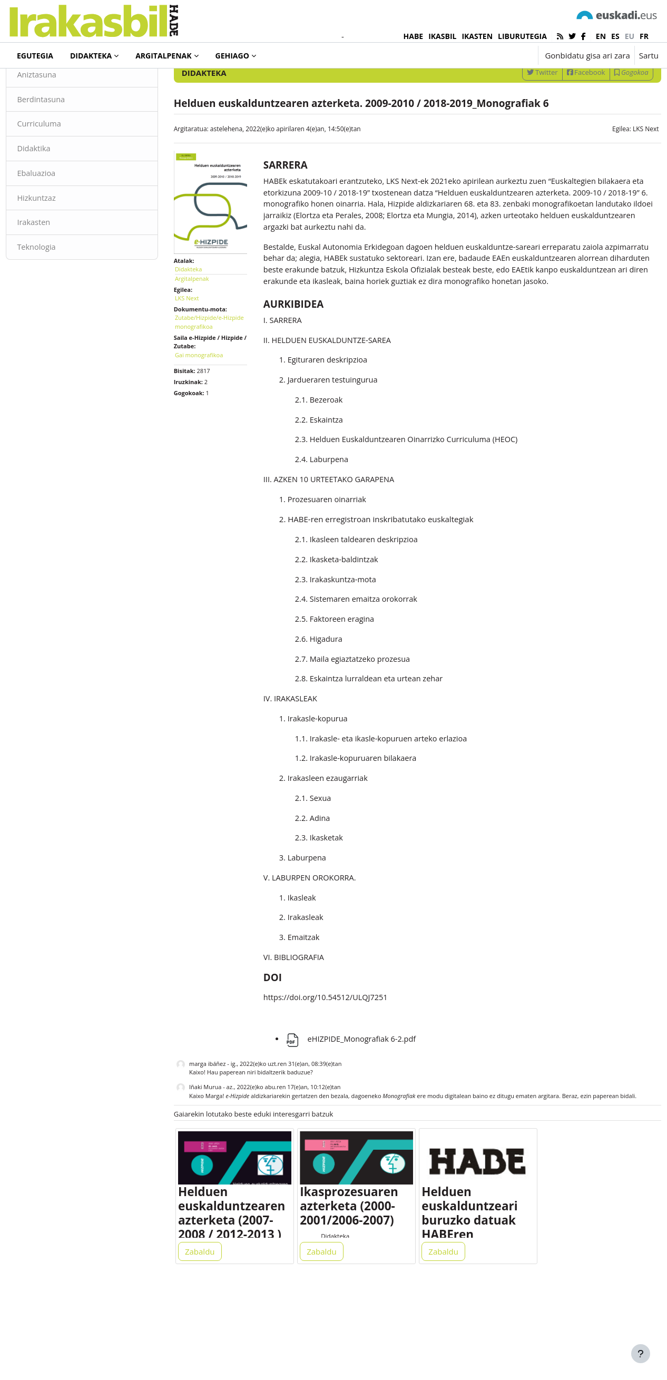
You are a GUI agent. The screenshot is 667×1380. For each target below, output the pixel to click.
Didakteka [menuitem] (91, 56)
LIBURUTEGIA (522, 36)
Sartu (649, 55)
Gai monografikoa (210, 387)
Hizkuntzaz (61, 239)
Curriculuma (63, 165)
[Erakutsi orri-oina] (640, 1353)
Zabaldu (212, 1333)
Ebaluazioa (60, 215)
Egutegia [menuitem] (35, 56)
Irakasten (58, 265)
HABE (414, 36)
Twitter (518, 112)
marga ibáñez (219, 1133)
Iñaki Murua (217, 1156)
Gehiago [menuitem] (232, 56)
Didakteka (44, 84)
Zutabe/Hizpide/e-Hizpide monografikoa (216, 354)
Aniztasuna (61, 115)
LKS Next (622, 168)
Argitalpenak (204, 311)
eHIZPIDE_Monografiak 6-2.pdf (358, 1108)
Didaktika (58, 189)
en (601, 36)
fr (644, 36)
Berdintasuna (65, 139)
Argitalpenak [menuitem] (163, 56)
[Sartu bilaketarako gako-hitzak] (546, 84)
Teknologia (61, 290)
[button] (497, 55)
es (615, 36)
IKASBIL (442, 36)
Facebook (562, 112)
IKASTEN (477, 36)
